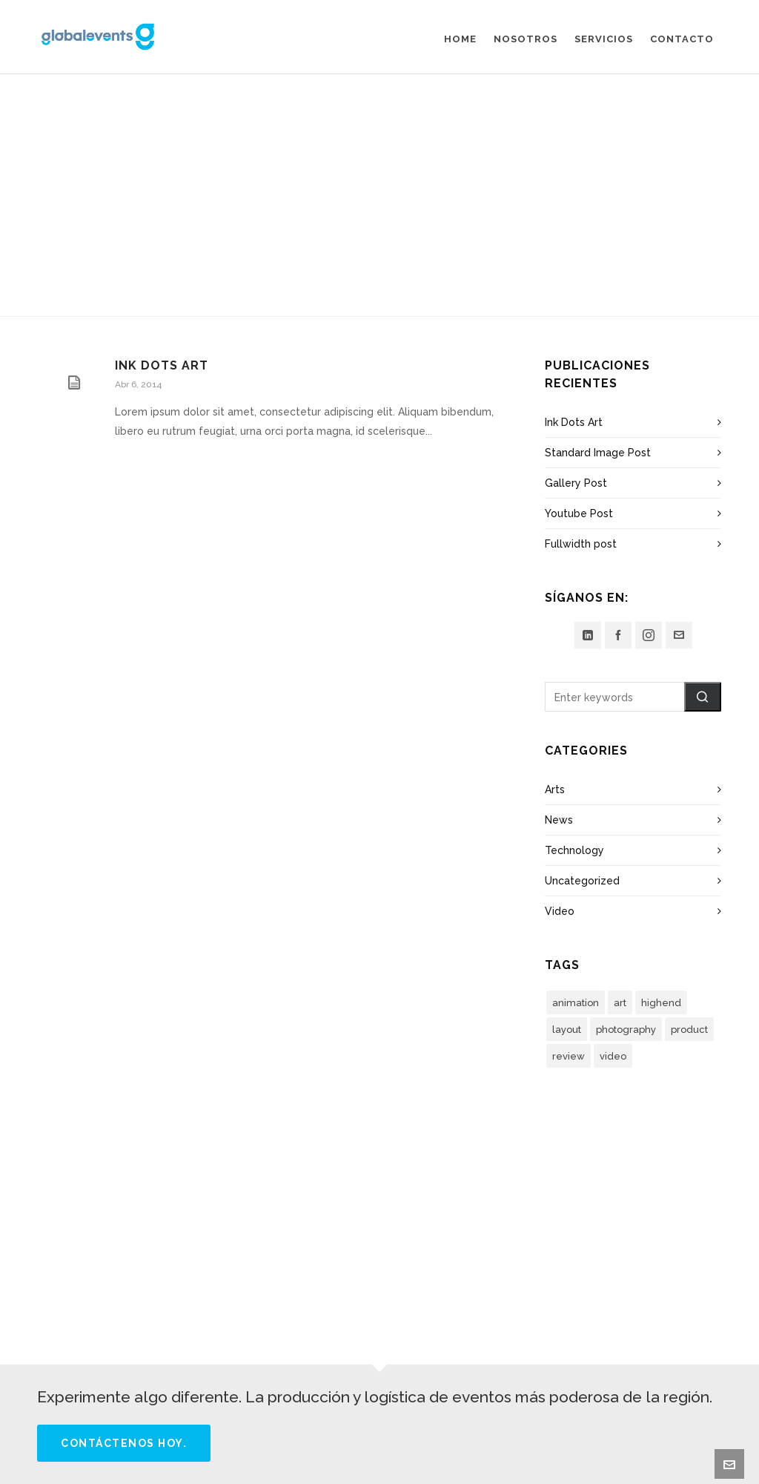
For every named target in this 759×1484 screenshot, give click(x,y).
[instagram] (648, 635)
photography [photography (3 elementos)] (626, 1029)
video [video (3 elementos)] (613, 1056)
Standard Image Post (598, 453)
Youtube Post (579, 513)
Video (559, 911)
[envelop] (679, 635)
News (559, 820)
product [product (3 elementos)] (689, 1029)
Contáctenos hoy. (124, 1443)
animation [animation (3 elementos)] (575, 1002)
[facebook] (618, 635)
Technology (574, 850)
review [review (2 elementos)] (568, 1056)
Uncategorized (582, 881)
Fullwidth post (581, 544)
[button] (702, 697)
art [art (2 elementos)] (620, 1002)
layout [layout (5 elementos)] (566, 1029)
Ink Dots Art (161, 365)
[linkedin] (587, 635)
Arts (555, 789)
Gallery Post (576, 483)
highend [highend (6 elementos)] (661, 1002)
